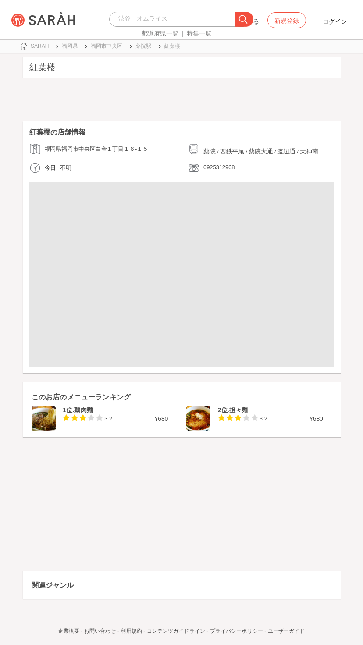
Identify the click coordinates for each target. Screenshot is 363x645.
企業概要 (68, 631)
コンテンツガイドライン (176, 631)
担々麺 (238, 409)
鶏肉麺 (83, 409)
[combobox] (174, 19)
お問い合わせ (100, 631)
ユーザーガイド (286, 631)
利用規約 (131, 631)
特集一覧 (199, 33)
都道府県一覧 (160, 33)
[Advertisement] (182, 102)
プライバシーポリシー (236, 631)
